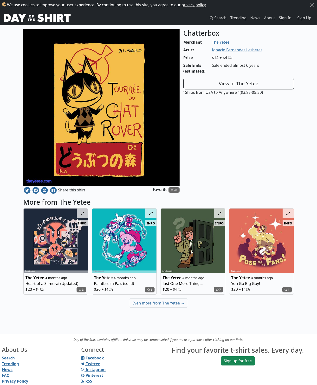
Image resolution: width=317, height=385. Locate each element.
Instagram (93, 369)
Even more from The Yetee (158, 303)
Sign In (285, 17)
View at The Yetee (238, 83)
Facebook (92, 358)
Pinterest (92, 375)
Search (8, 358)
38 (174, 190)
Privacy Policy (15, 381)
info (82, 223)
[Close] (312, 5)
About (269, 17)
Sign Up (304, 17)
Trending (238, 17)
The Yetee (220, 42)
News (255, 17)
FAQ (6, 375)
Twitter (90, 363)
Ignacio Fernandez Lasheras (237, 50)
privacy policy (193, 4)
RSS (86, 381)
